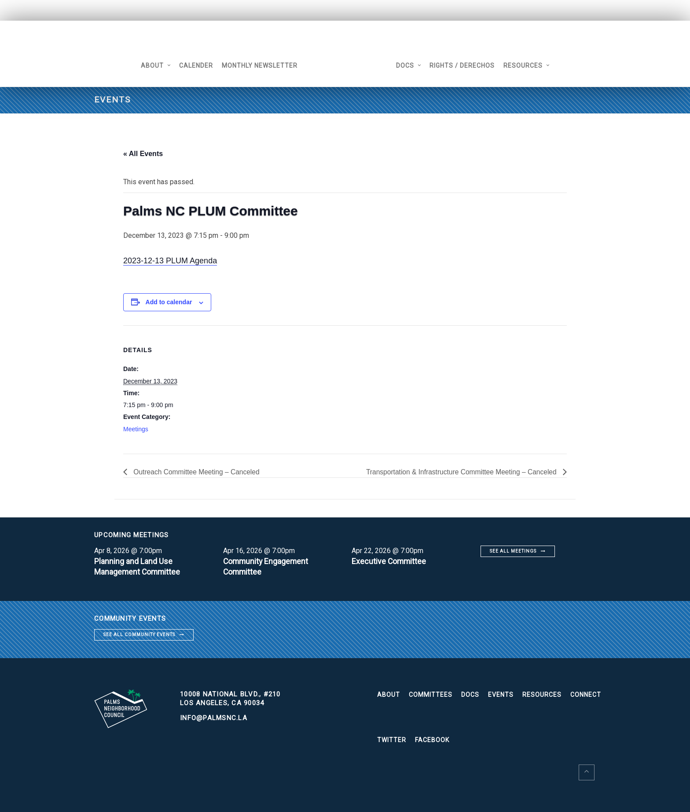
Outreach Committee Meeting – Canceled (197, 472)
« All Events (143, 153)
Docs (408, 65)
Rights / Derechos (465, 65)
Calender (193, 65)
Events (501, 695)
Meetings (135, 429)
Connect (585, 695)
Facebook (432, 740)
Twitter (391, 740)
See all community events (139, 634)
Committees (430, 695)
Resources (526, 65)
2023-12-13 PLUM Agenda (170, 260)
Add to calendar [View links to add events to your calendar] (169, 302)
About (149, 65)
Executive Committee (389, 561)
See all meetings (513, 551)
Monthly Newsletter (256, 65)
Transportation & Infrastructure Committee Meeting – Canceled (459, 472)
